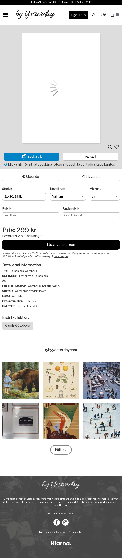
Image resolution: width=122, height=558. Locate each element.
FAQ (34, 306)
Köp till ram (57, 189)
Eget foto (78, 15)
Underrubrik (71, 208)
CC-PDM (17, 295)
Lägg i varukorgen (61, 245)
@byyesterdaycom (61, 350)
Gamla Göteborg (17, 325)
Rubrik (6, 208)
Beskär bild (31, 157)
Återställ (90, 156)
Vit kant (95, 189)
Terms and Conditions (56, 532)
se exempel (61, 256)
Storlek (7, 189)
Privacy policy (75, 532)
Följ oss (61, 450)
